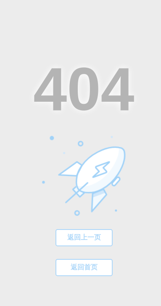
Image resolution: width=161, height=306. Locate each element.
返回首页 (84, 267)
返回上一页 (84, 237)
